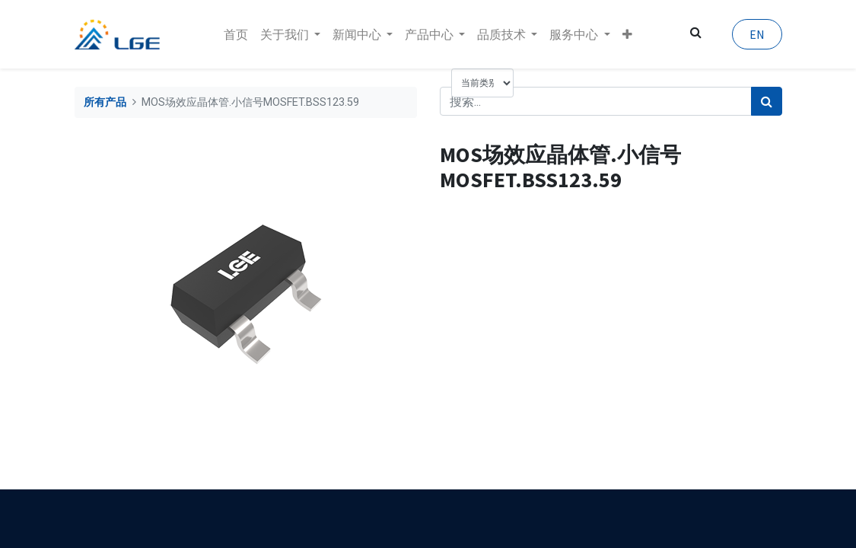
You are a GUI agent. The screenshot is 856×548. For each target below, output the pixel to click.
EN (757, 34)
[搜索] (766, 101)
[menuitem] (236, 34)
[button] (627, 34)
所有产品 (105, 102)
